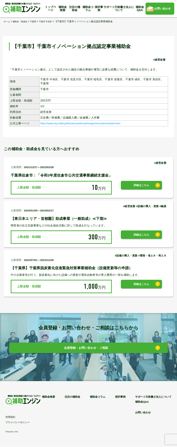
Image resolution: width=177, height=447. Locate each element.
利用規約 (10, 417)
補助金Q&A (140, 9)
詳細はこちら (141, 187)
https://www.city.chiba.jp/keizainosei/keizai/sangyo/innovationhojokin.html (87, 123)
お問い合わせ (162, 8)
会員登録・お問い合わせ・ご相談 (86, 348)
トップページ (50, 9)
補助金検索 (62, 9)
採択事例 (99, 9)
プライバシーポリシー (18, 422)
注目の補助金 (74, 9)
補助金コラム (88, 9)
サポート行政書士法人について (119, 9)
